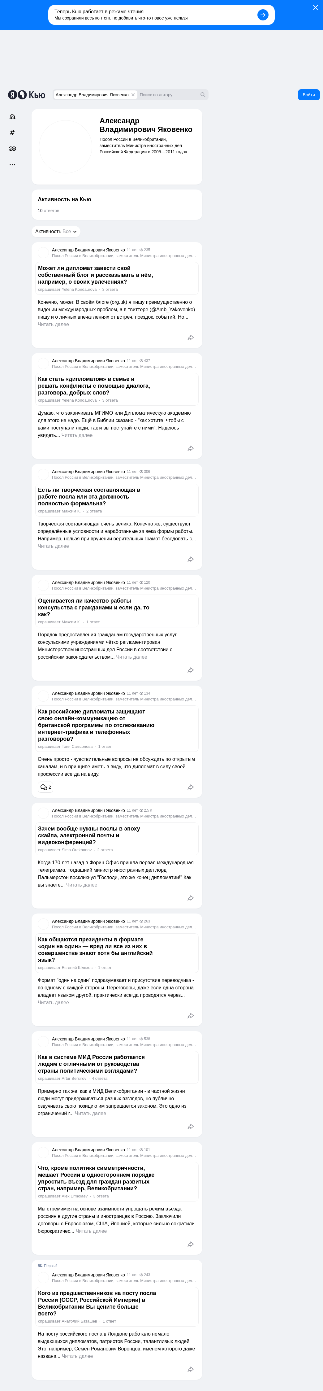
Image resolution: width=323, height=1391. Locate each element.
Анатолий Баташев (79, 1321)
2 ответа (94, 511)
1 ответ (93, 622)
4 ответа (99, 1078)
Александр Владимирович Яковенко (92, 94)
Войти (309, 94)
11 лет (132, 250)
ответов (48, 210)
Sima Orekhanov (77, 850)
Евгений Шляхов (77, 967)
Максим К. (71, 511)
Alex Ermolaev (75, 1196)
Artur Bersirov (74, 1078)
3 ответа (110, 289)
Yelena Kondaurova (79, 289)
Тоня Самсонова (77, 746)
